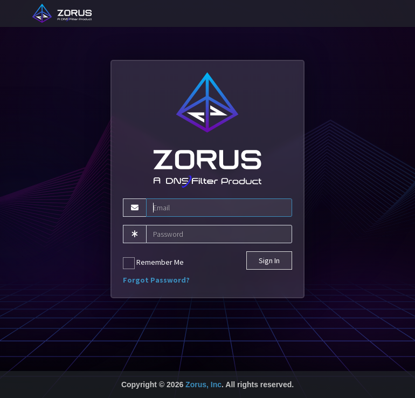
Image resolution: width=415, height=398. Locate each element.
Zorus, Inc (203, 384)
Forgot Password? (156, 280)
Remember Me (153, 263)
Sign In (269, 260)
